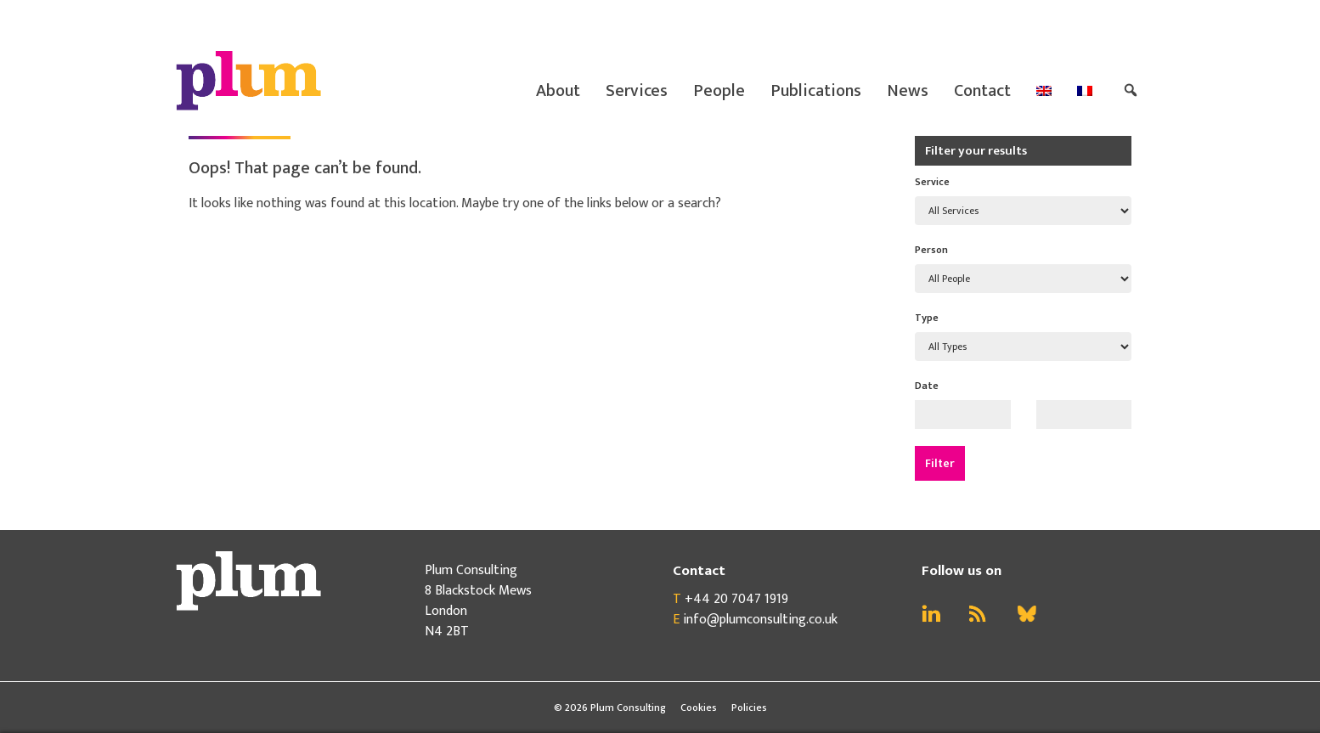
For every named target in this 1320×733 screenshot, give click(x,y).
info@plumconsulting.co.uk (760, 619)
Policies (749, 707)
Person (931, 249)
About (558, 91)
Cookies (698, 707)
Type (927, 317)
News (907, 91)
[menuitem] (1044, 91)
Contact (982, 91)
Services (637, 91)
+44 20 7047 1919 (736, 599)
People (719, 91)
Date (927, 385)
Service (932, 181)
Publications (815, 91)
